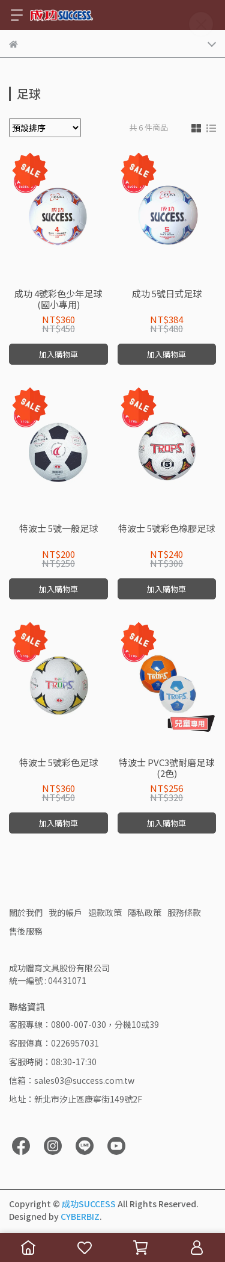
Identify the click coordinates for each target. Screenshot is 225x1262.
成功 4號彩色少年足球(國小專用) (58, 299)
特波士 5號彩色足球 (58, 763)
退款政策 (105, 912)
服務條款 (184, 912)
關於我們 (26, 912)
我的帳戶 (65, 912)
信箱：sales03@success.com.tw (71, 1080)
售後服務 (26, 931)
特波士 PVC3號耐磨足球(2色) (166, 768)
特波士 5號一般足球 (58, 528)
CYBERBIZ (80, 1216)
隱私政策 (144, 912)
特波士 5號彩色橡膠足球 (166, 528)
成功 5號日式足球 (167, 294)
